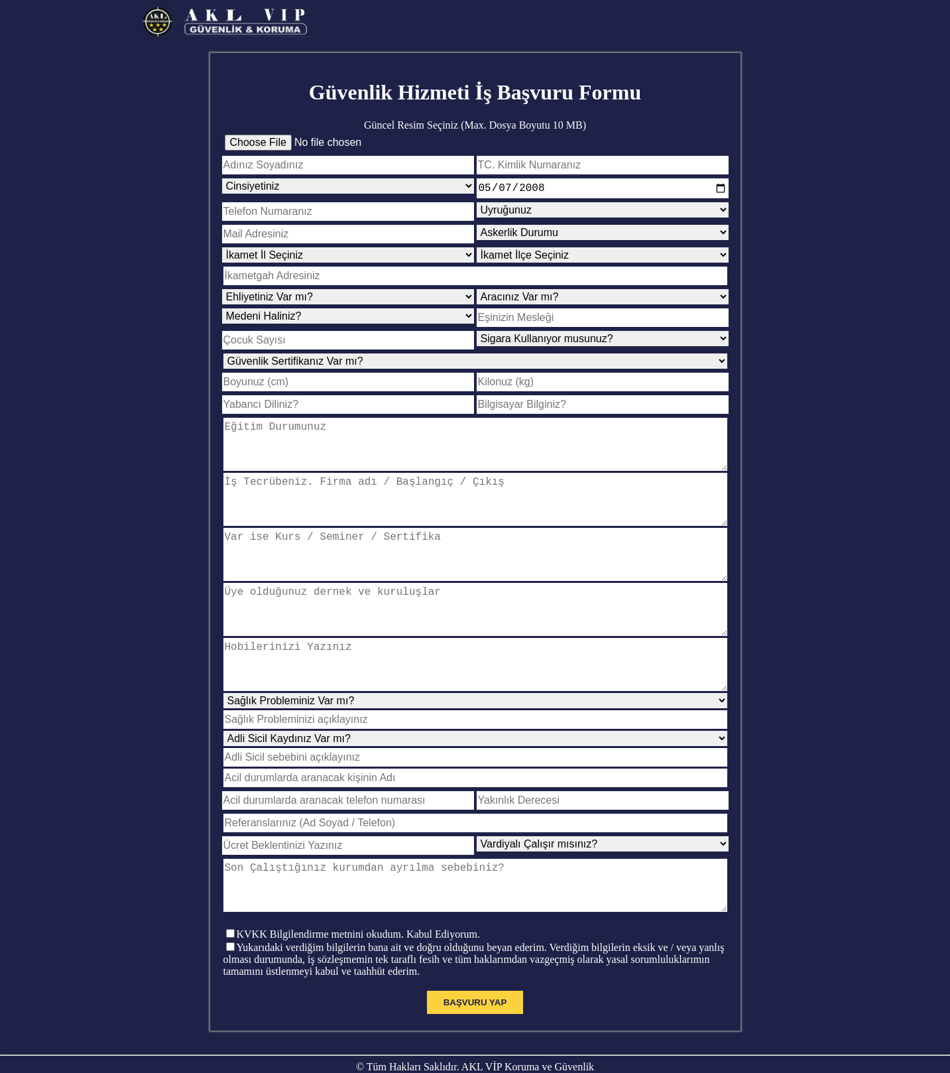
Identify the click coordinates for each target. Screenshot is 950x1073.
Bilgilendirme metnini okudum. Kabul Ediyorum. (375, 934)
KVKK (252, 934)
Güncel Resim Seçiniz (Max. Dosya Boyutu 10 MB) (475, 125)
